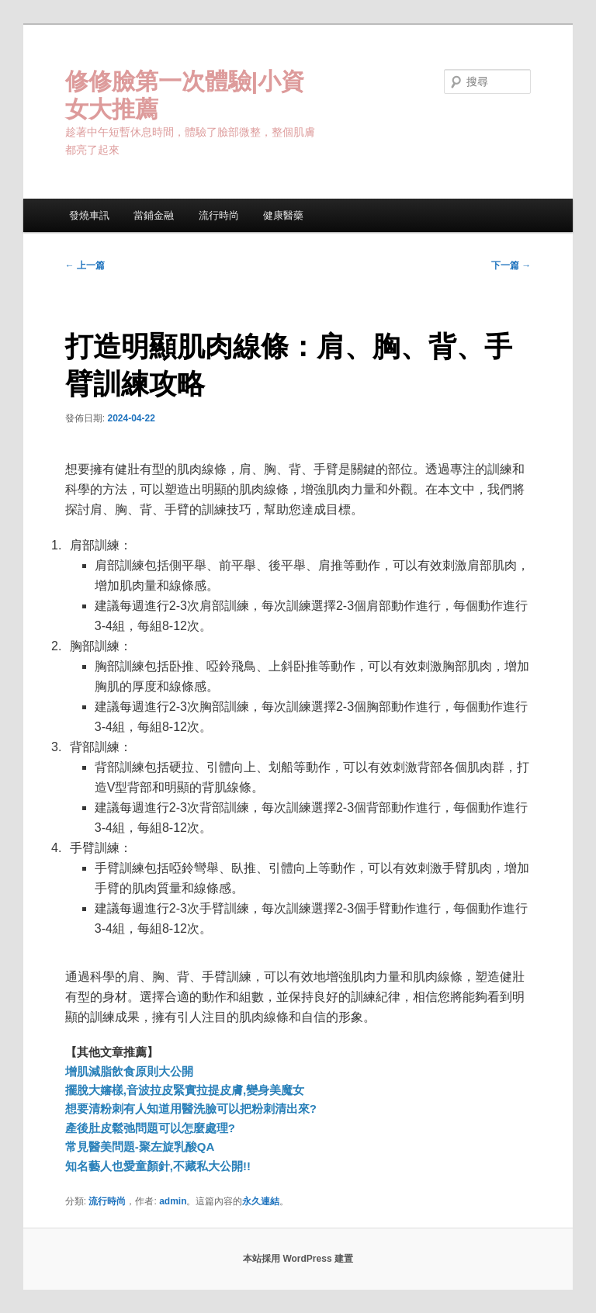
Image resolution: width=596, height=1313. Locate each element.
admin (172, 1201)
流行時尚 (219, 215)
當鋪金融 (153, 215)
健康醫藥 (283, 215)
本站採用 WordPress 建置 (298, 1258)
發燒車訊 (89, 215)
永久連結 (260, 1201)
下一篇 (511, 265)
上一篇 (85, 265)
